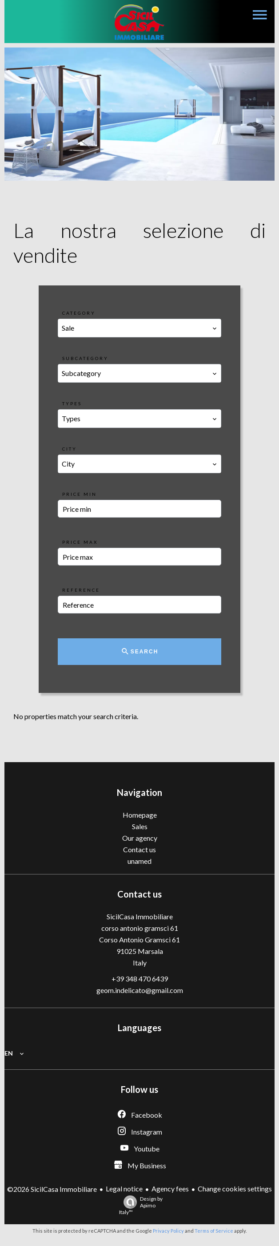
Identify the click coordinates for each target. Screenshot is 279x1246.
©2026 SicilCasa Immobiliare (52, 1189)
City (69, 448)
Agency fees (170, 1188)
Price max (80, 542)
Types (72, 403)
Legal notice (124, 1188)
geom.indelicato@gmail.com (139, 990)
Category (79, 313)
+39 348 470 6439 (140, 978)
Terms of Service (214, 1231)
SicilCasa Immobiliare (140, 916)
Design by (141, 1205)
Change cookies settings (235, 1188)
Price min (79, 494)
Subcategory (85, 358)
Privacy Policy (168, 1231)
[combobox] (139, 328)
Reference (81, 590)
